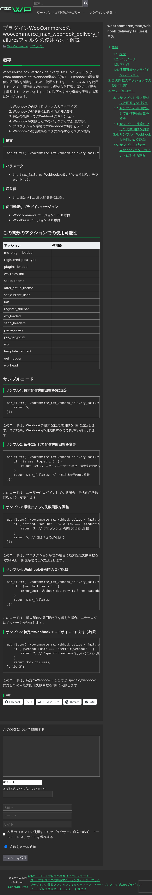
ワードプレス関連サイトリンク (50, 889)
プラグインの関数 (103, 12)
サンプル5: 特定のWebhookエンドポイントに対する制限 (135, 150)
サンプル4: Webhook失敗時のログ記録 (135, 137)
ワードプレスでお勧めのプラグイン (118, 885)
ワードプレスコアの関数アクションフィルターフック (65, 880)
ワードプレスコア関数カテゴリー (61, 12)
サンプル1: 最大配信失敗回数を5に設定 (134, 100)
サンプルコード (123, 90)
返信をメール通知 (19, 846)
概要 (115, 47)
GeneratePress (18, 887)
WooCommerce (17, 46)
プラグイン (37, 46)
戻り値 (124, 64)
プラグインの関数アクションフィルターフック (60, 885)
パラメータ (127, 59)
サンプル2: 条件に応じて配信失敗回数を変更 (134, 113)
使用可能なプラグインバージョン (134, 72)
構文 (122, 54)
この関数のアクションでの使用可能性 (131, 83)
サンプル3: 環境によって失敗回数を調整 (134, 126)
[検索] (85, 3)
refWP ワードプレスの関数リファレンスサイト (60, 876)
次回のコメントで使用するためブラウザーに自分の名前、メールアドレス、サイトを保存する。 (53, 834)
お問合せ (80, 889)
